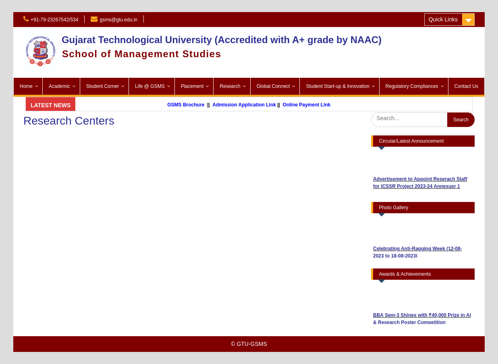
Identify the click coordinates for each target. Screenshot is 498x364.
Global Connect (273, 86)
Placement (192, 86)
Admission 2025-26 (178, 19)
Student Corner (102, 86)
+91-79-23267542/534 (54, 20)
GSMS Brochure (189, 105)
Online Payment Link (310, 105)
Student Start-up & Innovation (337, 86)
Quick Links (443, 19)
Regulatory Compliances (412, 86)
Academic (59, 86)
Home (26, 86)
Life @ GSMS (150, 86)
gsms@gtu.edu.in (118, 20)
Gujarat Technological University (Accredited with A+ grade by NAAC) (222, 39)
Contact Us (466, 86)
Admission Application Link (248, 105)
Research (230, 86)
